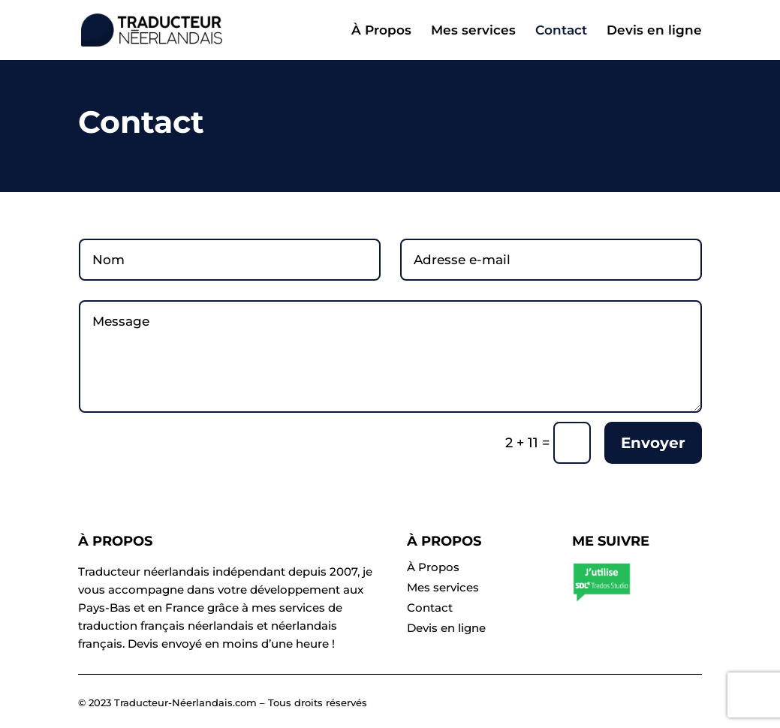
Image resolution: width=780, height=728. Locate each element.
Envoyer (653, 443)
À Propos (381, 31)
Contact (561, 31)
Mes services (473, 31)
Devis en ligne (654, 31)
